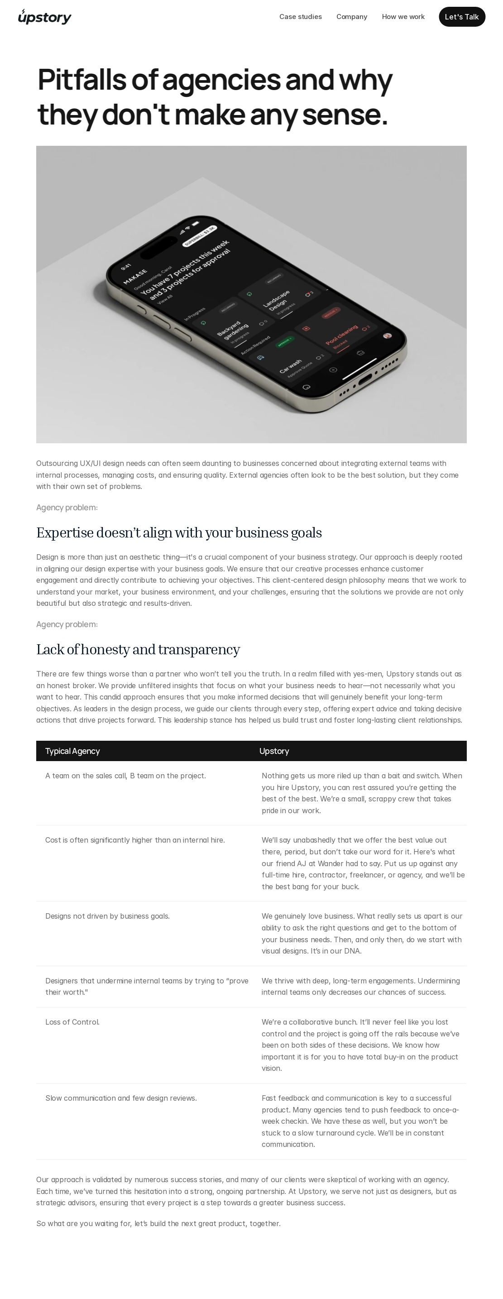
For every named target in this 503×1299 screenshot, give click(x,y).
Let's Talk (462, 16)
